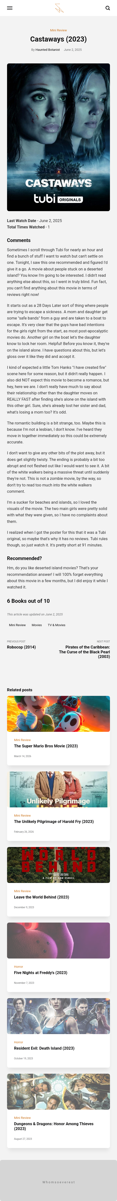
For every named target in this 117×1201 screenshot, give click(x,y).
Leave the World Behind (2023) (41, 897)
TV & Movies (56, 625)
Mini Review (58, 30)
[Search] (108, 8)
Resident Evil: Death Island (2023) (44, 1048)
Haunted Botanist (48, 50)
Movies (37, 625)
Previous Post (33, 644)
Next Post (84, 649)
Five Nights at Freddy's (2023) (40, 972)
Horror (18, 966)
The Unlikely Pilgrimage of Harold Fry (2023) (54, 821)
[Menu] (10, 8)
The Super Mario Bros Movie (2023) (46, 746)
